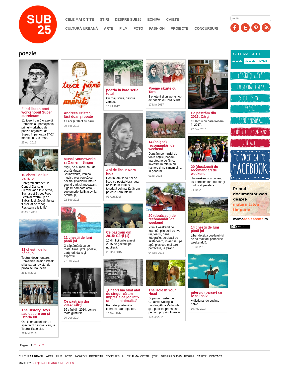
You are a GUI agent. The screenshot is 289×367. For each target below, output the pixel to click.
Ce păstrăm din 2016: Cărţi (203, 115)
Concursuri (206, 28)
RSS (266, 27)
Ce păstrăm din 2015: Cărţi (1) (118, 234)
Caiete (172, 19)
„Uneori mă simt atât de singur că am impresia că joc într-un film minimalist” (123, 295)
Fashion (157, 28)
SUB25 (44, 24)
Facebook (234, 27)
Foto (138, 28)
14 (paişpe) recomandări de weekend (161, 145)
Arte (108, 28)
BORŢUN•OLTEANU (44, 363)
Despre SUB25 (128, 19)
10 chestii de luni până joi (35, 176)
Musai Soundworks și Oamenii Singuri (80, 160)
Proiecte (180, 28)
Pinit (255, 27)
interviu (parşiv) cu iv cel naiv (206, 294)
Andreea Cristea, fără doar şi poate (78, 115)
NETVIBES (67, 363)
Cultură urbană (81, 28)
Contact (215, 356)
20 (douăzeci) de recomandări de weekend (162, 219)
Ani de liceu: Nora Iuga (121, 171)
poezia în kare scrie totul (122, 92)
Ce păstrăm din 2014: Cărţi (76, 303)
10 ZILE (237, 60)
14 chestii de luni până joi (205, 229)
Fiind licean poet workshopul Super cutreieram (36, 112)
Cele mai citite (79, 19)
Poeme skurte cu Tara (162, 90)
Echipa (153, 19)
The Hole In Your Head (162, 292)
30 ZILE (250, 60)
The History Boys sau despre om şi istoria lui (35, 313)
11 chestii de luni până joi (35, 251)
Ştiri (104, 19)
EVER (263, 60)
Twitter (245, 27)
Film (123, 28)
